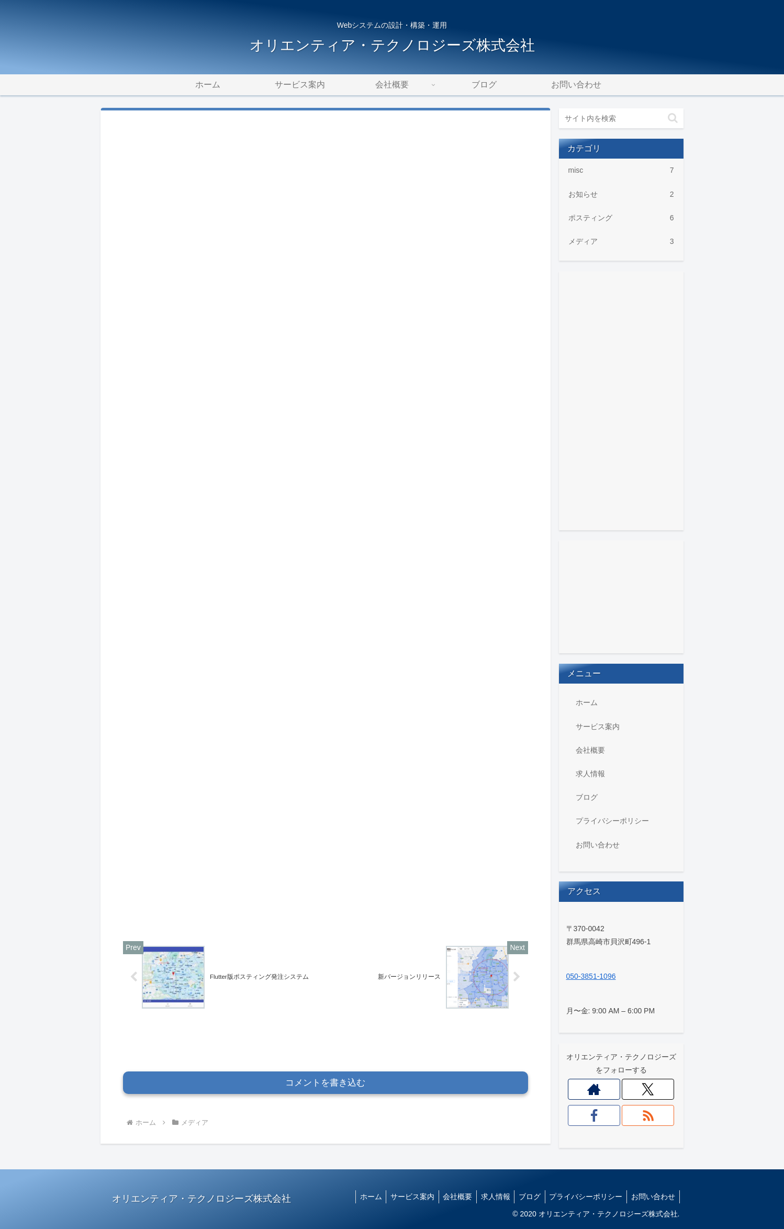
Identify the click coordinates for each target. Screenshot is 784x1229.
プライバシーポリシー (612, 821)
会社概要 (590, 750)
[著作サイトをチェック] (594, 1089)
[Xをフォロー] (648, 1089)
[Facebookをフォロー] (594, 1115)
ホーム (587, 702)
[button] (673, 118)
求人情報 (590, 773)
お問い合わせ (598, 845)
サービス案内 (598, 726)
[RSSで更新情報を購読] (648, 1115)
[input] (621, 118)
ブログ (587, 797)
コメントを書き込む (325, 1025)
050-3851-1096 (591, 976)
